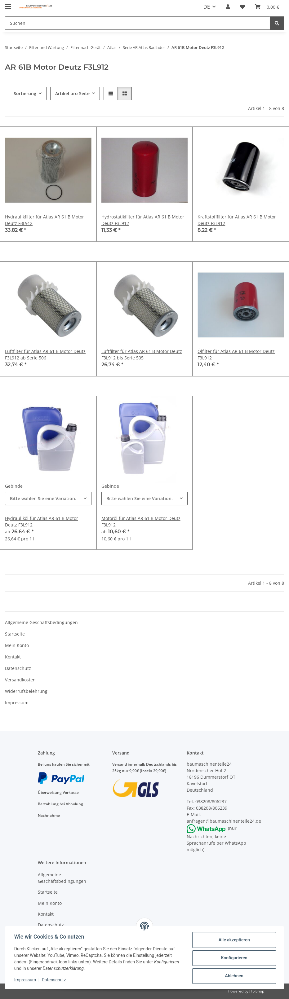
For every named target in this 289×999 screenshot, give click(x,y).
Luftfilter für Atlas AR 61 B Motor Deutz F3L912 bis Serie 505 (141, 354)
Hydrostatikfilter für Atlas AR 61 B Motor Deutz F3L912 (142, 220)
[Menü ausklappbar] (8, 4)
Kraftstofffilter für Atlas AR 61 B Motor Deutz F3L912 (237, 220)
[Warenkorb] (267, 7)
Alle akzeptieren (233, 939)
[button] (228, 7)
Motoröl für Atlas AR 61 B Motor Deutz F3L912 (140, 521)
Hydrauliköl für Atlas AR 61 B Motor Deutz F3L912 (41, 521)
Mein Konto (17, 645)
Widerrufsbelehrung (26, 691)
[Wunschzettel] (242, 7)
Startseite (15, 634)
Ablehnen (233, 975)
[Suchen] (137, 23)
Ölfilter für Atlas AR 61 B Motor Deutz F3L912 (236, 354)
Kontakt (13, 657)
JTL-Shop (256, 991)
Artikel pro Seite (72, 93)
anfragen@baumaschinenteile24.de (224, 821)
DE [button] (206, 6)
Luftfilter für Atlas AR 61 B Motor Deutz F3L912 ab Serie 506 (45, 354)
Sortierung (25, 93)
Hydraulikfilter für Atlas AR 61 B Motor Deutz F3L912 (44, 220)
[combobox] (48, 498)
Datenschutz (55, 979)
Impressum (26, 979)
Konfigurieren (233, 957)
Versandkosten (20, 680)
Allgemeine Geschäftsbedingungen (41, 622)
